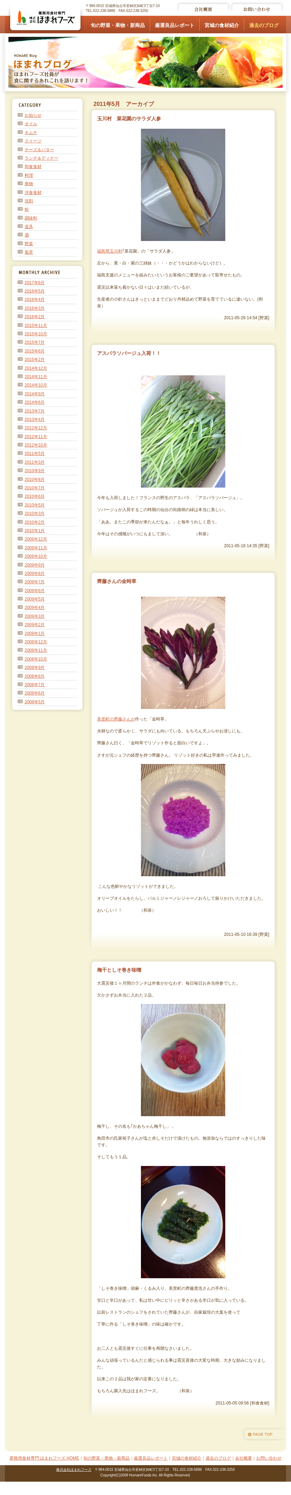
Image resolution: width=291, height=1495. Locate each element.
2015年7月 (35, 342)
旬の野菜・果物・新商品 (118, 25)
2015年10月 (36, 333)
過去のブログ (264, 25)
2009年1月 (35, 633)
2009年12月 (36, 539)
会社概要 (243, 1458)
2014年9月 (35, 393)
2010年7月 (35, 487)
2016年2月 (35, 316)
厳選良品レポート (174, 25)
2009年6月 (35, 590)
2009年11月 (36, 547)
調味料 (31, 218)
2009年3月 (35, 616)
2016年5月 (35, 291)
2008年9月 (35, 667)
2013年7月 (35, 411)
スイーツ (33, 141)
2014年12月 (36, 368)
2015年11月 (36, 325)
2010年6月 (35, 496)
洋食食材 (33, 192)
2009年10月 (36, 556)
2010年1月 (35, 530)
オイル (31, 123)
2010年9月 (35, 470)
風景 (29, 252)
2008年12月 (36, 641)
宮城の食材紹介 (222, 25)
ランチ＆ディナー (41, 158)
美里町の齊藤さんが (116, 719)
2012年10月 (36, 445)
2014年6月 (35, 402)
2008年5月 (35, 701)
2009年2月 (35, 624)
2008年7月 (35, 684)
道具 (29, 226)
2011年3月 (35, 462)
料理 (29, 175)
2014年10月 (36, 385)
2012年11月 (36, 436)
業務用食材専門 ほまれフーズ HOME (44, 1458)
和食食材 (33, 166)
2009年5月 (35, 599)
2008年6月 (35, 693)
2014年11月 (36, 376)
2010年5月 (35, 505)
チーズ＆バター (39, 149)
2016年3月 (35, 308)
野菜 (29, 243)
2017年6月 (35, 282)
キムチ (31, 132)
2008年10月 (36, 659)
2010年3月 (35, 513)
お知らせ (33, 115)
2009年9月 (35, 565)
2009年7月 (35, 581)
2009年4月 (35, 607)
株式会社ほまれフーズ (73, 1469)
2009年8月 (35, 573)
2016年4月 (35, 299)
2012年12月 (36, 427)
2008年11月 (36, 650)
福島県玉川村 (109, 251)
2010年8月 (35, 479)
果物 (29, 183)
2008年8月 (35, 676)
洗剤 (29, 201)
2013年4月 (35, 419)
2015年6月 (35, 351)
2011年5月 (35, 453)
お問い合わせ (269, 1458)
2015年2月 (35, 359)
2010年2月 (35, 522)
